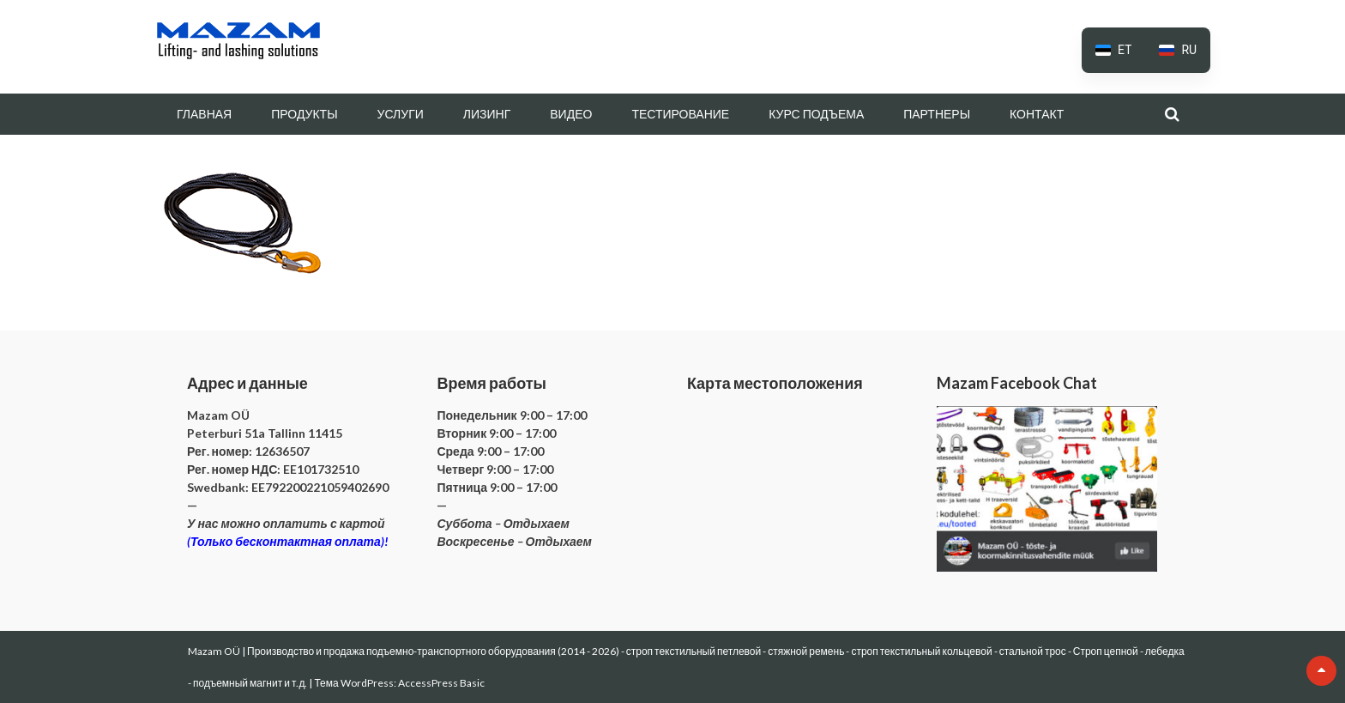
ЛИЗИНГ (486, 113)
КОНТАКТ (1037, 113)
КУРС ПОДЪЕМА (816, 113)
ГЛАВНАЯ (204, 113)
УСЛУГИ (400, 113)
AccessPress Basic (441, 682)
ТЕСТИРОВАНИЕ (680, 113)
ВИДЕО (571, 113)
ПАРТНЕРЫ (936, 113)
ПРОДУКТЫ (304, 113)
